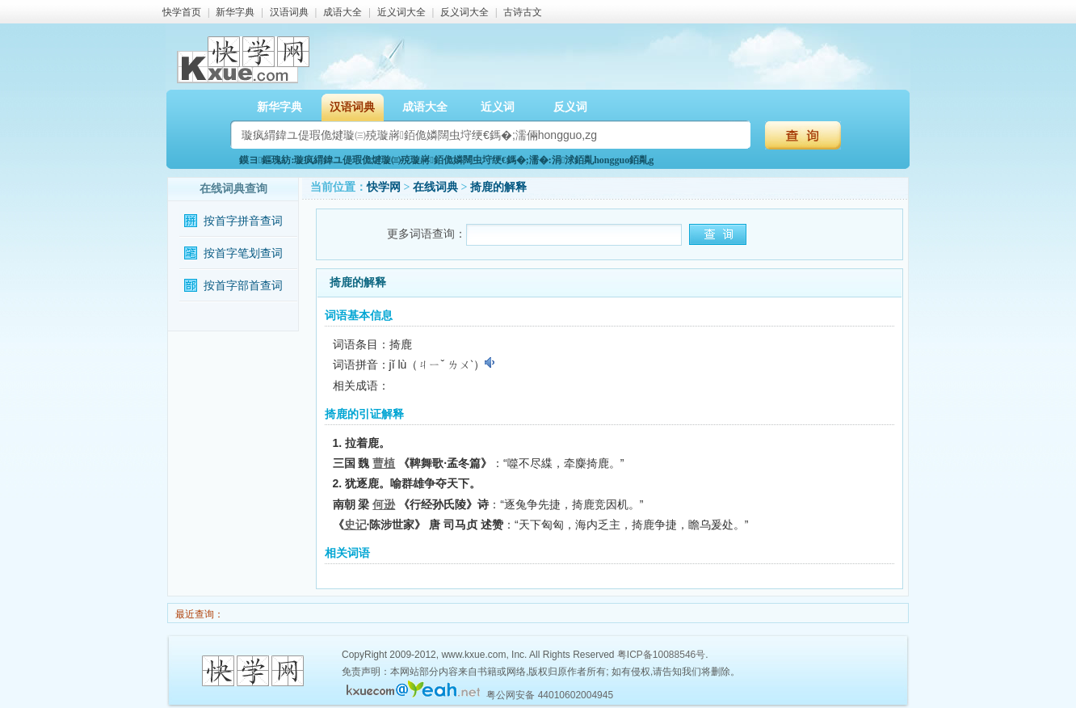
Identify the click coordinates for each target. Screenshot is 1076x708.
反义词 (570, 107)
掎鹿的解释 (498, 187)
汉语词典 (289, 12)
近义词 (498, 107)
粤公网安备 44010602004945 (549, 695)
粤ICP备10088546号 (661, 654)
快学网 (384, 187)
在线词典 (435, 187)
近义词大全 (401, 12)
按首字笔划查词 (243, 253)
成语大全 (342, 12)
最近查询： (198, 614)
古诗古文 (522, 12)
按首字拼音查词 (243, 221)
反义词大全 (464, 12)
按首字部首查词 (243, 286)
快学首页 (181, 12)
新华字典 (235, 12)
